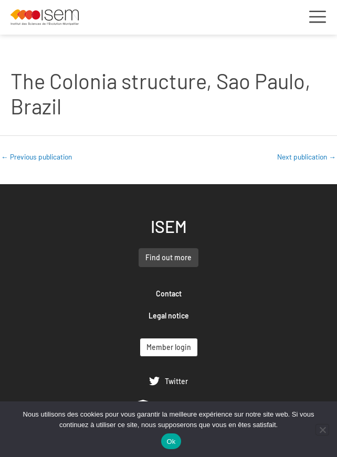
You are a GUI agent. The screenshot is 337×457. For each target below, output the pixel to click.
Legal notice (169, 315)
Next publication (306, 156)
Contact (169, 293)
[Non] (322, 429)
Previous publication (36, 156)
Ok (170, 441)
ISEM (169, 226)
